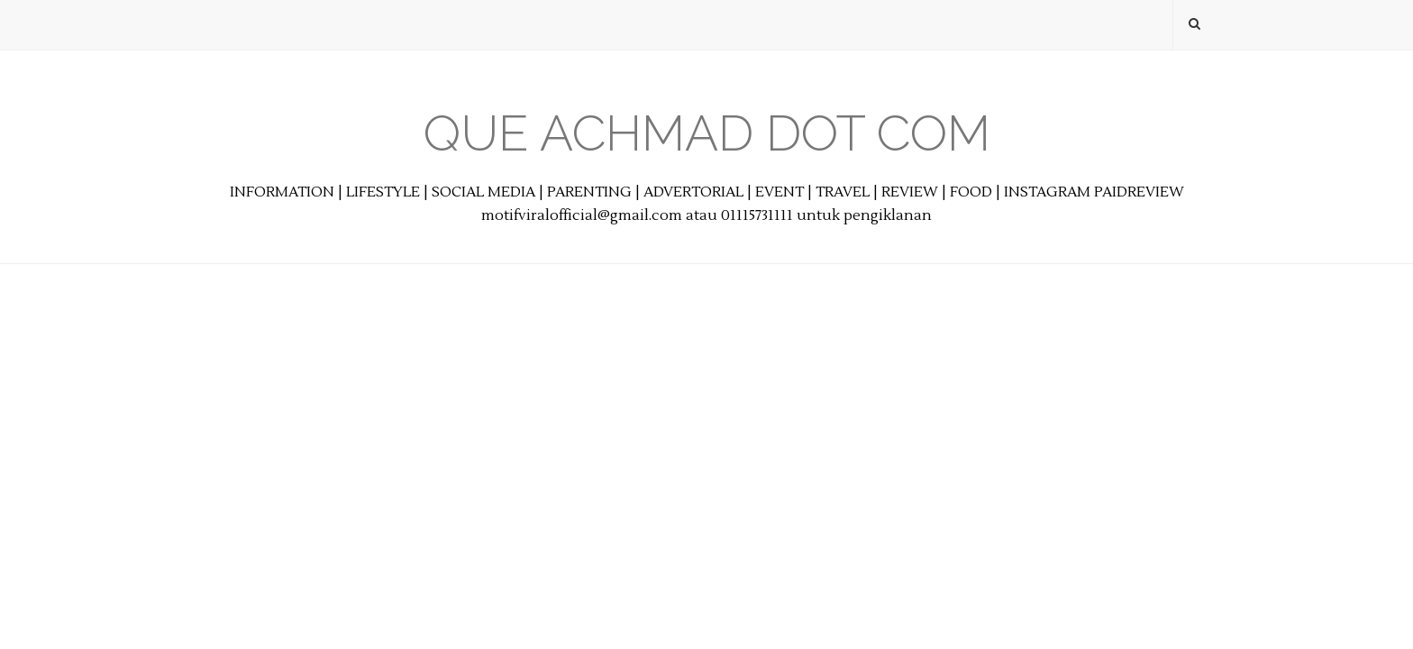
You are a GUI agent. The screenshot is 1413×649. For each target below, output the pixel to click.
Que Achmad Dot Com (707, 133)
